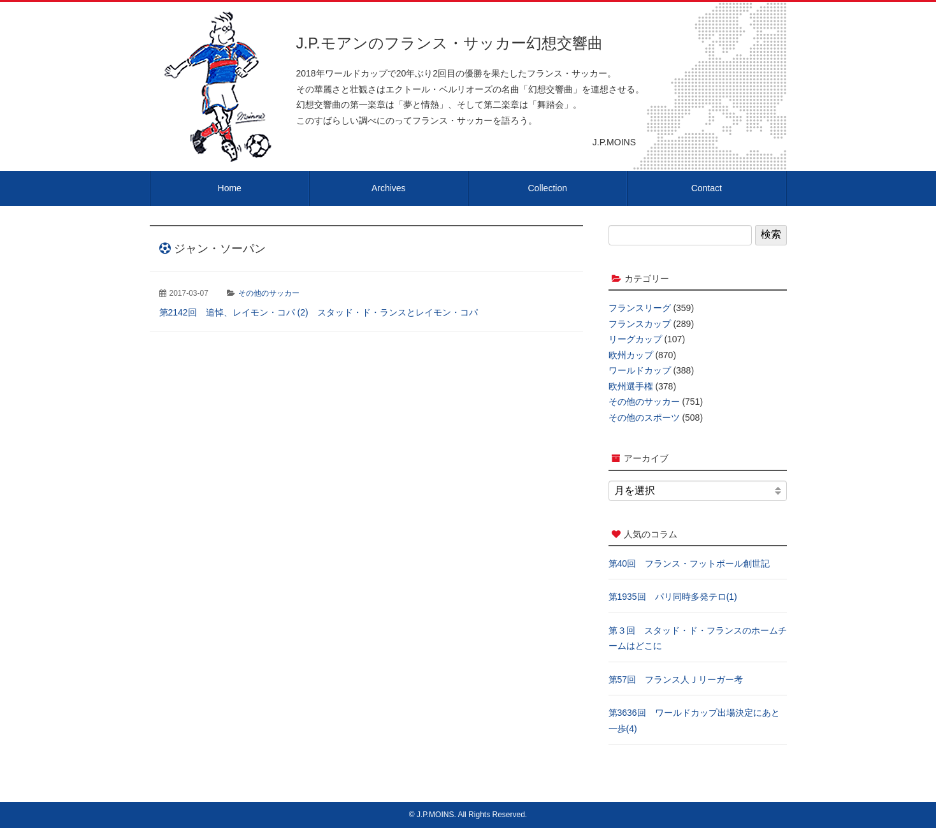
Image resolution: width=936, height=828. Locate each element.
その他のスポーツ (644, 417)
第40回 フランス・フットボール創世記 (689, 563)
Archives (388, 188)
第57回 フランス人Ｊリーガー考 (676, 679)
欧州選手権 (630, 386)
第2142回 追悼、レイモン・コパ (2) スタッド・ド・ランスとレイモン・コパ (318, 312)
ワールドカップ (639, 370)
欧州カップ (630, 355)
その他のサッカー (268, 293)
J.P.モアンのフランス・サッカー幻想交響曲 (449, 43)
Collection (547, 188)
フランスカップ (639, 324)
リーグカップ (635, 339)
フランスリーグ (639, 308)
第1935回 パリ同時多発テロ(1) (672, 597)
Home (229, 188)
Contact (706, 188)
